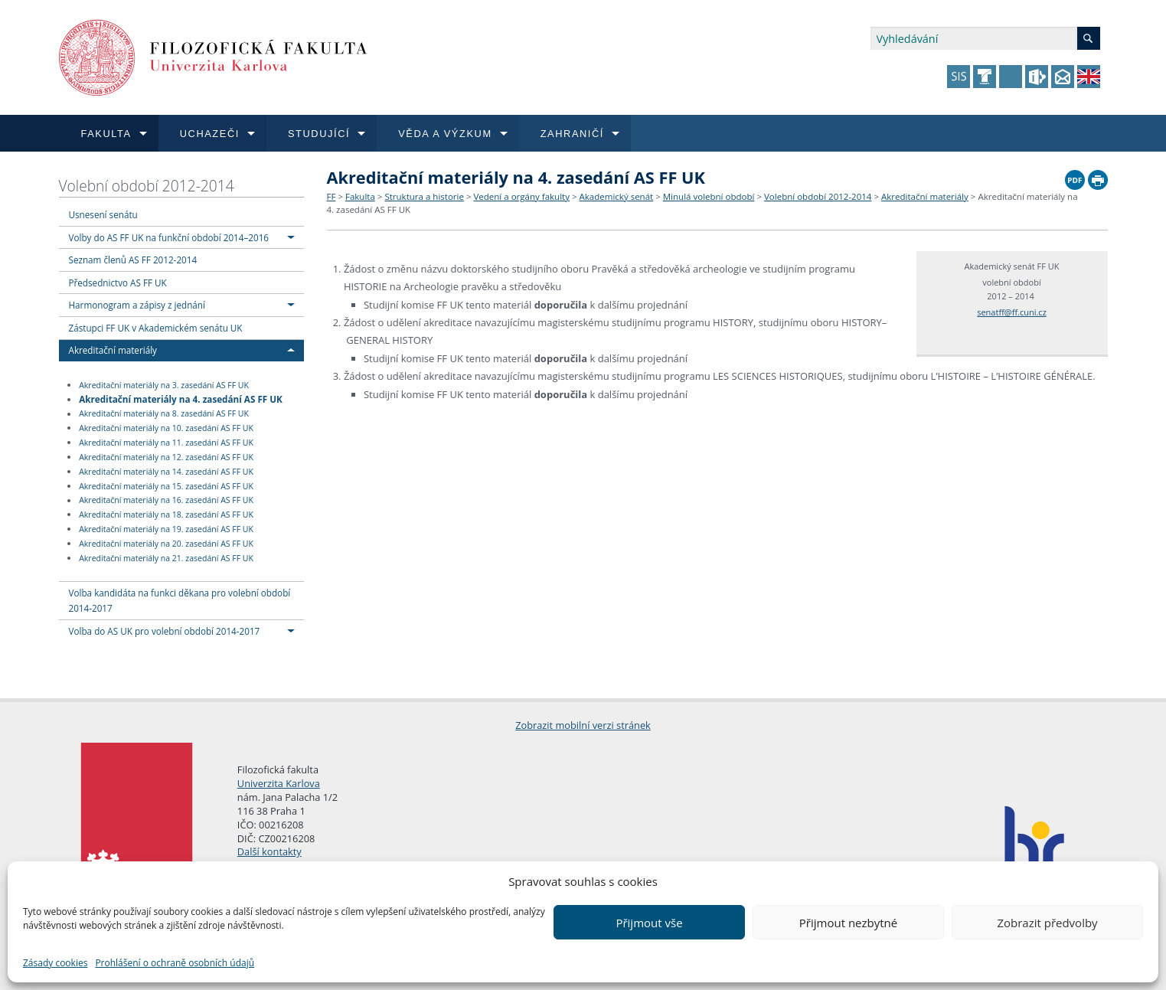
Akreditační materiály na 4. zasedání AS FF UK (181, 399)
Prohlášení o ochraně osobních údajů (174, 962)
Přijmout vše (649, 922)
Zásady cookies (55, 962)
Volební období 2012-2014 (146, 185)
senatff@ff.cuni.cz (1012, 312)
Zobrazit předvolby (1047, 922)
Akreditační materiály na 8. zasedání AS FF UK (164, 414)
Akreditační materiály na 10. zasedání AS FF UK (166, 428)
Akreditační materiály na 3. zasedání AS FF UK (164, 385)
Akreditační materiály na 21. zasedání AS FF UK (166, 558)
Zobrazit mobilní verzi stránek (583, 725)
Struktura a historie (423, 196)
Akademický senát (617, 196)
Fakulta (360, 196)
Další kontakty (269, 851)
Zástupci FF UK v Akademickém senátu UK (156, 328)
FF (331, 196)
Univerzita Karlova (278, 783)
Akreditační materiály (113, 350)
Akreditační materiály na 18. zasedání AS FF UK (166, 514)
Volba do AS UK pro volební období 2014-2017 (164, 631)
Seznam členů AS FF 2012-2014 (133, 259)
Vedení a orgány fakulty (521, 196)
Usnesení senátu (103, 214)
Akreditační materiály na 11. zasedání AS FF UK (166, 442)
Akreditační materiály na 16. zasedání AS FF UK (166, 500)
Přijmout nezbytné (848, 922)
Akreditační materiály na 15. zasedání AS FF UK (166, 486)
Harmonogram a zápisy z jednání (137, 305)
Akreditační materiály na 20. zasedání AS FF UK (166, 543)
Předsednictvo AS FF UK (118, 282)
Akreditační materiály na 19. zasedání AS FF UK (166, 529)
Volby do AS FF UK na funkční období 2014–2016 (169, 237)
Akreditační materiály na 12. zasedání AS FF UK (166, 457)
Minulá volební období (709, 196)
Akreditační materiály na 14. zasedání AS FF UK (166, 471)
